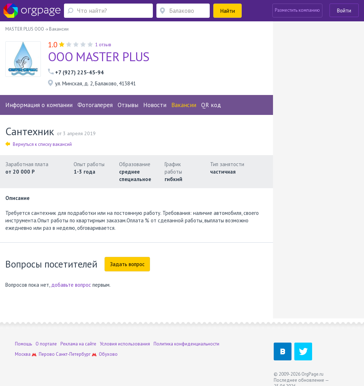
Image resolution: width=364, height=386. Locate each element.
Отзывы (128, 105)
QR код (211, 105)
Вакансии (183, 105)
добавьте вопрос (71, 284)
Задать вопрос (127, 264)
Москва (23, 354)
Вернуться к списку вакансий (38, 144)
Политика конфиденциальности (186, 344)
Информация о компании (39, 105)
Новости (154, 105)
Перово (47, 354)
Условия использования (125, 344)
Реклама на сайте (78, 344)
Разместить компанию (297, 10)
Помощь (23, 344)
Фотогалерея (95, 105)
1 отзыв (103, 45)
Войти (344, 10)
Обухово (108, 354)
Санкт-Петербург (73, 354)
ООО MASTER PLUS (99, 56)
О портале (46, 344)
